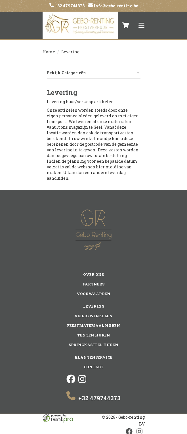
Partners (93, 283)
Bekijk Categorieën (93, 72)
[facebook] (70, 381)
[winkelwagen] (126, 25)
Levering (93, 305)
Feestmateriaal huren (93, 325)
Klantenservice (93, 356)
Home (49, 51)
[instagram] (82, 381)
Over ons (93, 274)
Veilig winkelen (93, 315)
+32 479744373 (69, 6)
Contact (94, 366)
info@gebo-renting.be (115, 6)
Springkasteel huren (93, 344)
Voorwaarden (93, 293)
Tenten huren (93, 334)
